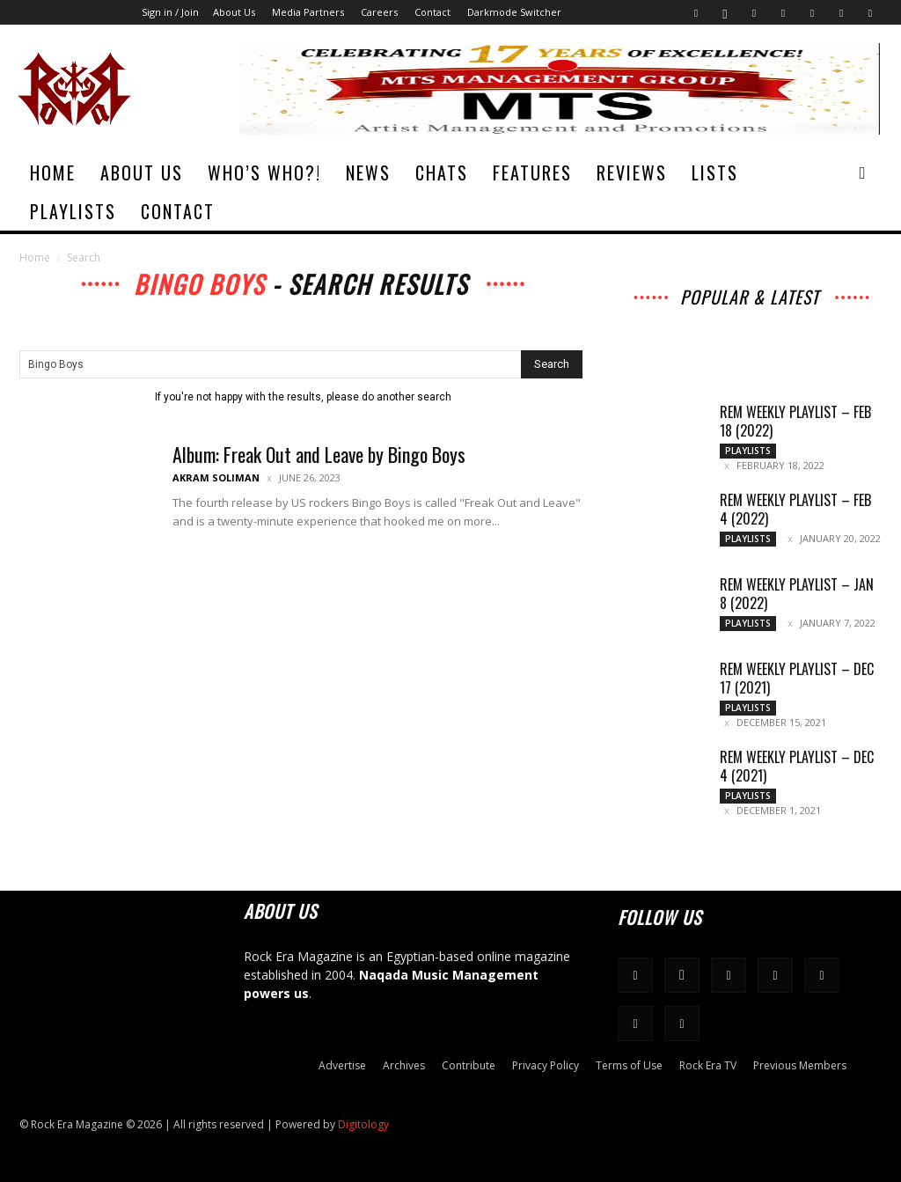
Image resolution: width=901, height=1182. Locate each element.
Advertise (342, 1065)
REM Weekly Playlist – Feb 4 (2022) (795, 509)
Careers (379, 11)
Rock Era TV (707, 1065)
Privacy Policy (545, 1065)
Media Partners (308, 11)
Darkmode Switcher (514, 11)
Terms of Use (629, 1065)
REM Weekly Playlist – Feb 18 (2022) (795, 421)
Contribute (468, 1065)
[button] (862, 173)
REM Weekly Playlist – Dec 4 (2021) (797, 766)
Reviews (632, 172)
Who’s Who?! (264, 172)
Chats (441, 172)
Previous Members (799, 1065)
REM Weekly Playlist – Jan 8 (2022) (797, 593)
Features (532, 172)
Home (53, 172)
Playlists (73, 211)
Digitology (363, 1124)
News (368, 172)
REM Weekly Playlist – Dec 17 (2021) (797, 678)
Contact (432, 11)
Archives (404, 1065)
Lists (715, 172)
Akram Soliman (216, 477)
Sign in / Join (170, 11)
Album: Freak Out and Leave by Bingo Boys (318, 454)
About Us (234, 11)
